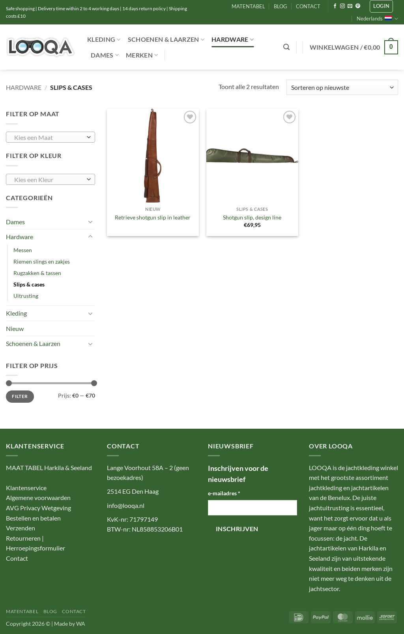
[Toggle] (90, 221)
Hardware (232, 39)
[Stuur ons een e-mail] (350, 6)
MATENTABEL (248, 6)
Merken (142, 55)
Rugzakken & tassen (37, 273)
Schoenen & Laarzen (166, 39)
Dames (105, 55)
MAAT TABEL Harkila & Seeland (49, 467)
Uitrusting (25, 295)
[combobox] (50, 137)
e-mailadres (224, 493)
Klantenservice (26, 487)
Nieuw (15, 328)
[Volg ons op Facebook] (335, 6)
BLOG (280, 6)
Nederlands (377, 18)
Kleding (104, 39)
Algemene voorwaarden (38, 497)
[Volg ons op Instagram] (342, 6)
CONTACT (308, 6)
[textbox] (48, 137)
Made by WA (69, 623)
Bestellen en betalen (33, 518)
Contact (17, 558)
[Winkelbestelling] (342, 87)
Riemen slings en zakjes (41, 261)
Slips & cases (29, 284)
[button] (381, 6)
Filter (20, 396)
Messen (22, 250)
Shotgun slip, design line (252, 217)
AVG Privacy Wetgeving (38, 507)
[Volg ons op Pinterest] (357, 6)
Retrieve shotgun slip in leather (153, 217)
